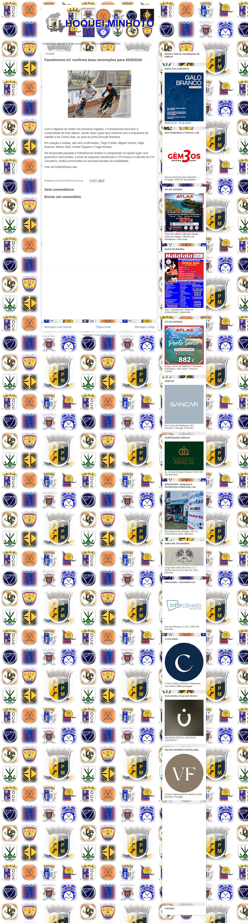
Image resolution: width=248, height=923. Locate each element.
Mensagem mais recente (57, 327)
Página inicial (103, 327)
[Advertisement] (99, 295)
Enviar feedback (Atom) (105, 335)
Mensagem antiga (145, 327)
